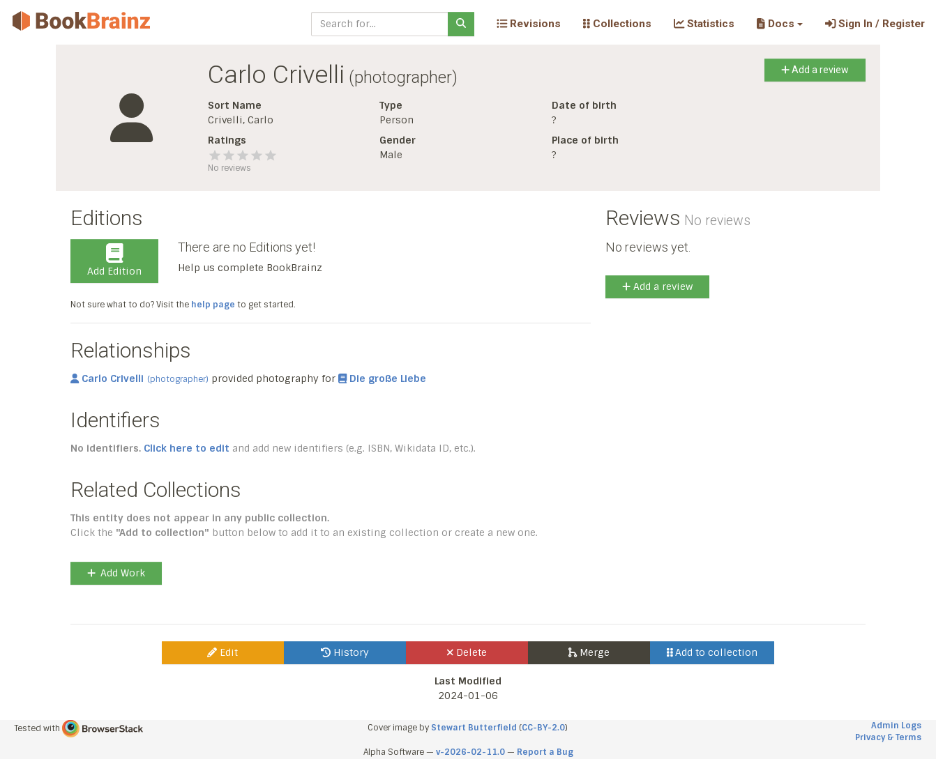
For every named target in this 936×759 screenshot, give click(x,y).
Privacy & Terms (888, 737)
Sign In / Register (875, 23)
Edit (222, 652)
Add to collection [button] (712, 652)
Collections (617, 23)
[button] (779, 24)
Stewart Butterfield (474, 727)
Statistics (704, 23)
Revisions (529, 23)
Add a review (815, 69)
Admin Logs (896, 725)
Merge (589, 652)
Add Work (116, 573)
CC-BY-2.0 (543, 727)
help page (213, 304)
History (345, 652)
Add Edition (114, 260)
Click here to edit (186, 448)
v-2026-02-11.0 (470, 752)
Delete (467, 652)
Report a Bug (545, 752)
